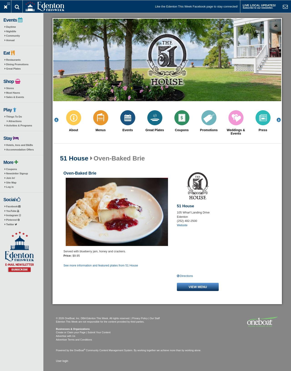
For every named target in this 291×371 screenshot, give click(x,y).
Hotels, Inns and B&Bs (19, 145)
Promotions (209, 130)
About (73, 130)
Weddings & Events (236, 131)
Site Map (11, 182)
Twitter (11, 224)
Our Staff (155, 318)
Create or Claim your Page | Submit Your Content (83, 332)
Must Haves (13, 92)
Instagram (13, 215)
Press (262, 130)
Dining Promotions (17, 64)
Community (13, 35)
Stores (10, 88)
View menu (198, 287)
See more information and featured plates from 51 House (100, 265)
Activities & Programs (19, 125)
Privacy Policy (140, 318)
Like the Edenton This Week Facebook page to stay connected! (196, 6)
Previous (58, 120)
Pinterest (13, 219)
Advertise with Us (65, 336)
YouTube (12, 211)
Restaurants (13, 59)
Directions (186, 276)
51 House (74, 158)
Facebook (13, 206)
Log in (10, 187)
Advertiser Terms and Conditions (74, 339)
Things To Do (14, 116)
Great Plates (13, 68)
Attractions (15, 121)
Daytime (11, 26)
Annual (10, 40)
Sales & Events (15, 97)
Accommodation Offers (20, 149)
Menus (100, 130)
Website (182, 225)
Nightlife (11, 31)
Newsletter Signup (17, 173)
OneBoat (79, 350)
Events (128, 130)
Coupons (11, 169)
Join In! (10, 178)
